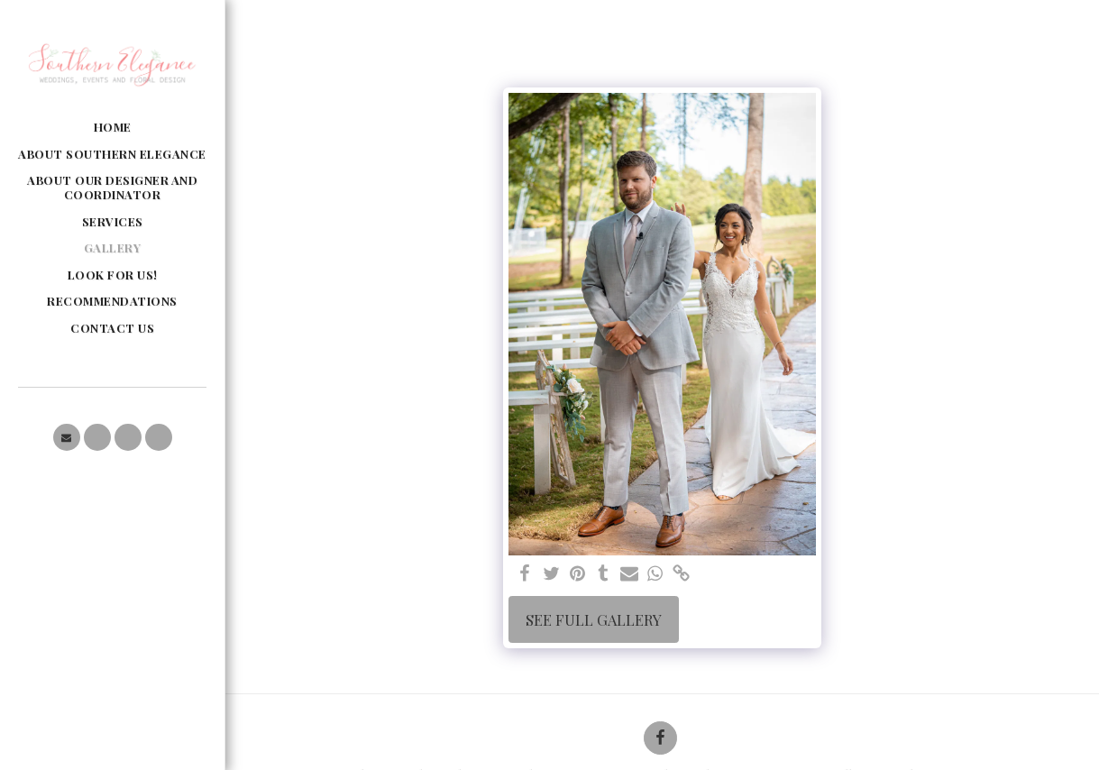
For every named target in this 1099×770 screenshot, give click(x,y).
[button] (66, 437)
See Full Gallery (594, 619)
